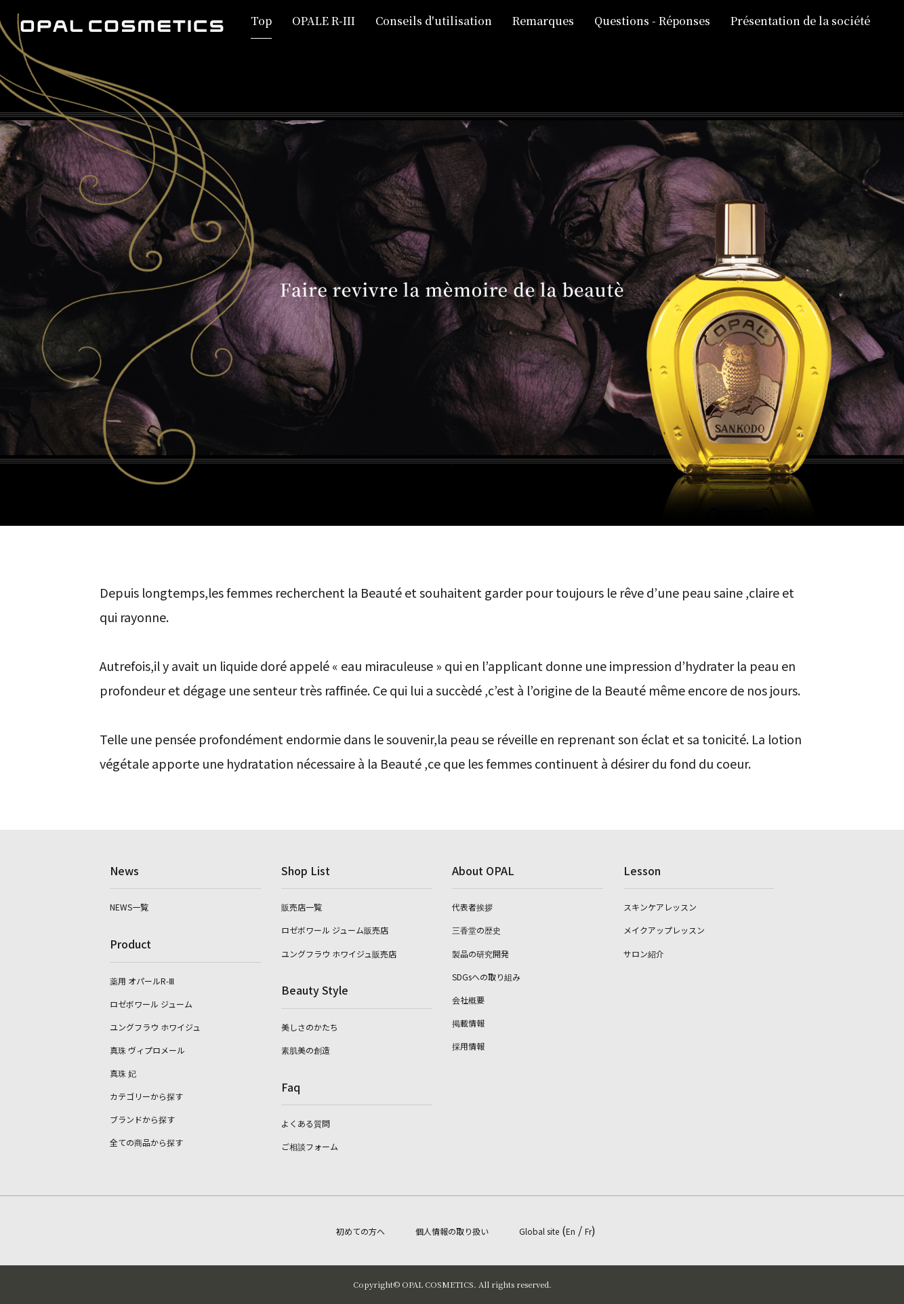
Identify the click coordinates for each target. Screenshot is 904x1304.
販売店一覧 (301, 907)
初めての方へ (360, 1231)
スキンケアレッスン (660, 907)
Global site (539, 1231)
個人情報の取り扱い (452, 1231)
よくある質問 (305, 1123)
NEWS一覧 (129, 907)
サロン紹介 (643, 953)
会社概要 (468, 999)
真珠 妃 (123, 1073)
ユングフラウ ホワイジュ (155, 1027)
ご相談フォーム (309, 1146)
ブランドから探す (142, 1119)
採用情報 (468, 1046)
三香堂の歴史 (476, 930)
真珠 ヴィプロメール (147, 1050)
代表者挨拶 (472, 907)
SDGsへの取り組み (486, 976)
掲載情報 (468, 1023)
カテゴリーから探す (146, 1096)
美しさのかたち (309, 1027)
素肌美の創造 (305, 1050)
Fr (588, 1231)
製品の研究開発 (480, 953)
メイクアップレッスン (664, 930)
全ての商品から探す (146, 1142)
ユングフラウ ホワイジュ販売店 (338, 953)
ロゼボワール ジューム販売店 (334, 930)
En (570, 1231)
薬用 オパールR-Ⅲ (142, 980)
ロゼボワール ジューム (151, 1004)
